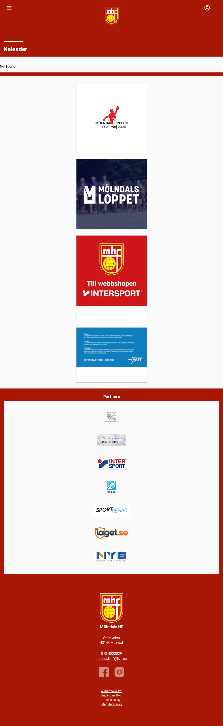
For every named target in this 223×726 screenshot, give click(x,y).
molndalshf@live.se (111, 659)
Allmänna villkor (111, 691)
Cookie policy (111, 700)
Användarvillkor (111, 695)
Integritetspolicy (111, 704)
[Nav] (9, 7)
